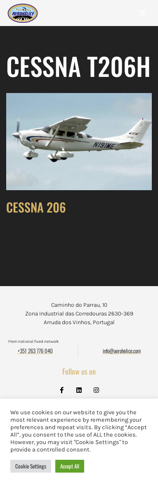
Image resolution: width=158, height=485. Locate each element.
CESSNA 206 (36, 207)
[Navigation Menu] (142, 13)
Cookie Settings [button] (30, 466)
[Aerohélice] (22, 21)
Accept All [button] (69, 466)
